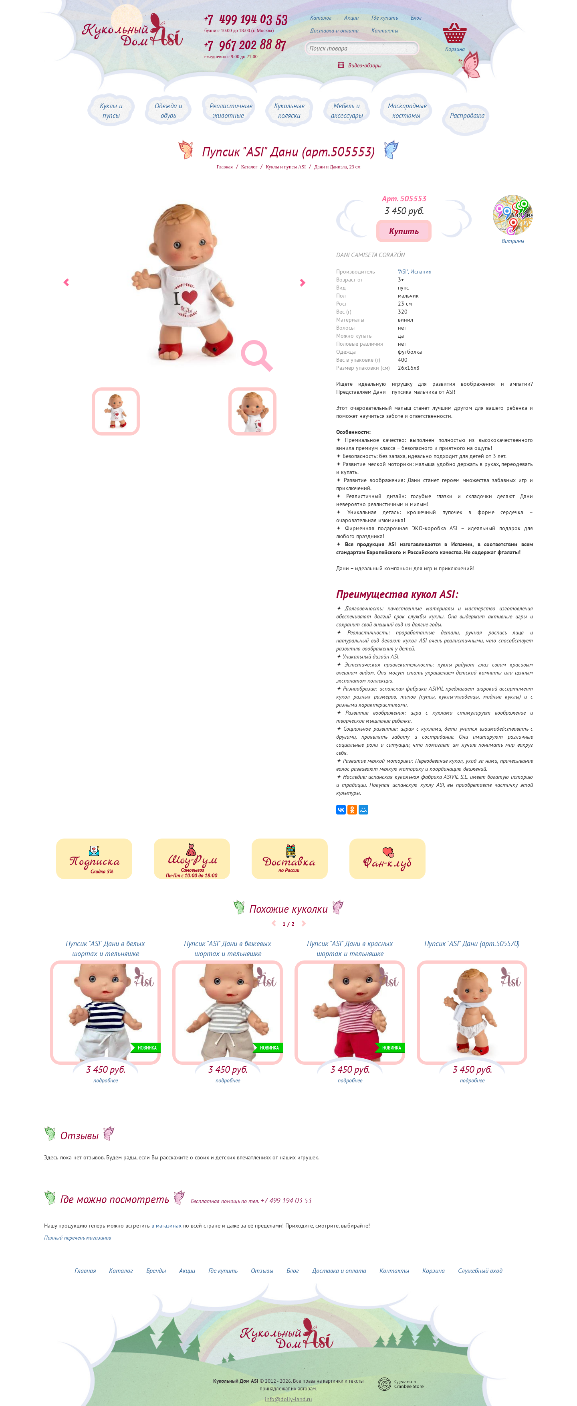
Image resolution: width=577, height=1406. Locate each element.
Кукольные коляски (289, 110)
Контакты (384, 30)
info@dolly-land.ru (288, 1399)
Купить (404, 231)
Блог (416, 17)
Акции (351, 17)
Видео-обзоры (364, 65)
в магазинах (166, 1225)
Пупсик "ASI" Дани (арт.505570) (472, 943)
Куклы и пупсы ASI (286, 167)
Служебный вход (480, 1270)
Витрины (513, 241)
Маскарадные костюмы (407, 110)
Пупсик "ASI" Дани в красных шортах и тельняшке (350, 948)
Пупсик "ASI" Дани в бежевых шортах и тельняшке (227, 948)
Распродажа (467, 115)
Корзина (433, 1270)
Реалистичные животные (231, 110)
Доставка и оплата (334, 30)
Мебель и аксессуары (347, 110)
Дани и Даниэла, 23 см (337, 167)
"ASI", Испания (415, 271)
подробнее (105, 1080)
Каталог (320, 17)
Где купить (384, 17)
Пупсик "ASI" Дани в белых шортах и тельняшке (105, 948)
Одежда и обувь (168, 110)
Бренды (156, 1270)
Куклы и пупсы (111, 110)
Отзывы (262, 1270)
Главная (224, 167)
